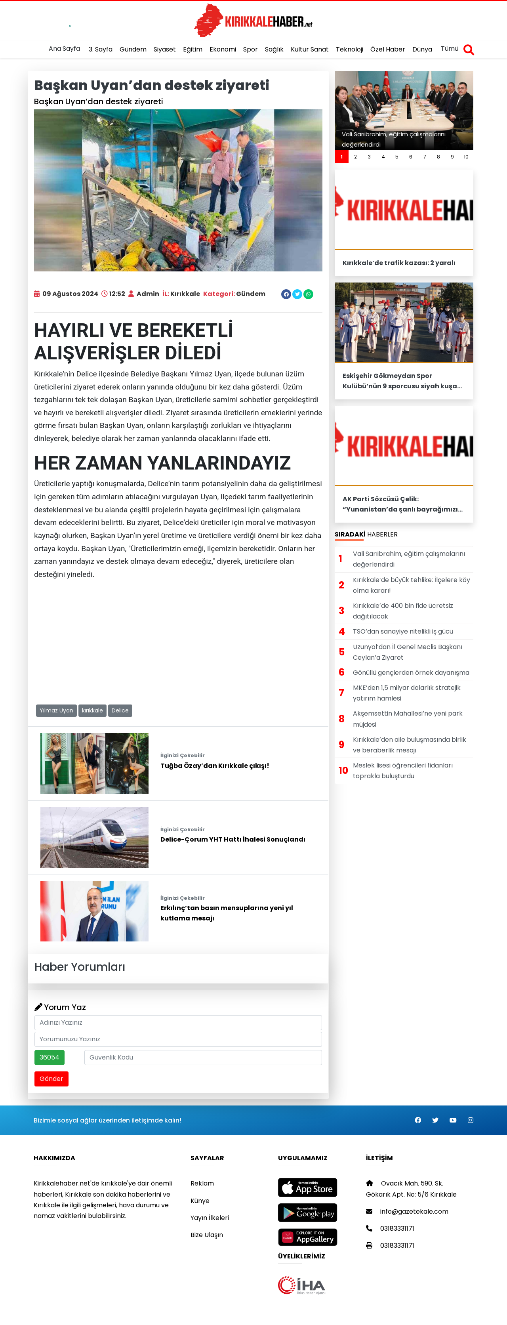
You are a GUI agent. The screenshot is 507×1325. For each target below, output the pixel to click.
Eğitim (192, 49)
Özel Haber (387, 49)
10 (466, 156)
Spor (250, 49)
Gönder (51, 1078)
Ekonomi (223, 49)
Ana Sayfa (64, 48)
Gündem (133, 49)
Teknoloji (349, 49)
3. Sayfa (100, 49)
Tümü (449, 48)
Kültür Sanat (310, 49)
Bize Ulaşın (207, 1234)
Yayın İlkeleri (210, 1217)
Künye (200, 1200)
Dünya (422, 49)
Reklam (202, 1183)
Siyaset (165, 49)
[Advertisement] (178, 642)
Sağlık (274, 49)
